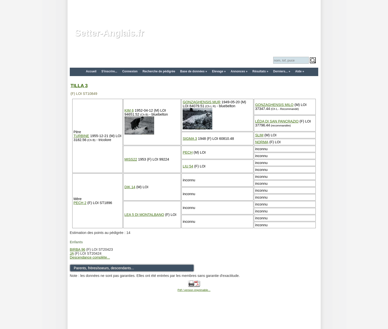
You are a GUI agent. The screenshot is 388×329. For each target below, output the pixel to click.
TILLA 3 (79, 85)
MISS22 (130, 159)
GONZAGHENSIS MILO (274, 105)
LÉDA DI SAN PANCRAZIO (277, 121)
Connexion (130, 71)
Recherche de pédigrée (159, 71)
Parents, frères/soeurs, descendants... (104, 268)
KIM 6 (129, 110)
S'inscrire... (109, 71)
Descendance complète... (90, 257)
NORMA (261, 142)
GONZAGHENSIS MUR (201, 102)
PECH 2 (79, 203)
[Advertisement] (194, 11)
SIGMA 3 (190, 139)
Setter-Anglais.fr (109, 33)
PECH (188, 152)
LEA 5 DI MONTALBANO (144, 215)
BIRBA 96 (77, 249)
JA (72, 253)
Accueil (91, 71)
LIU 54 (188, 166)
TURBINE (81, 136)
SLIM (259, 135)
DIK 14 (129, 187)
